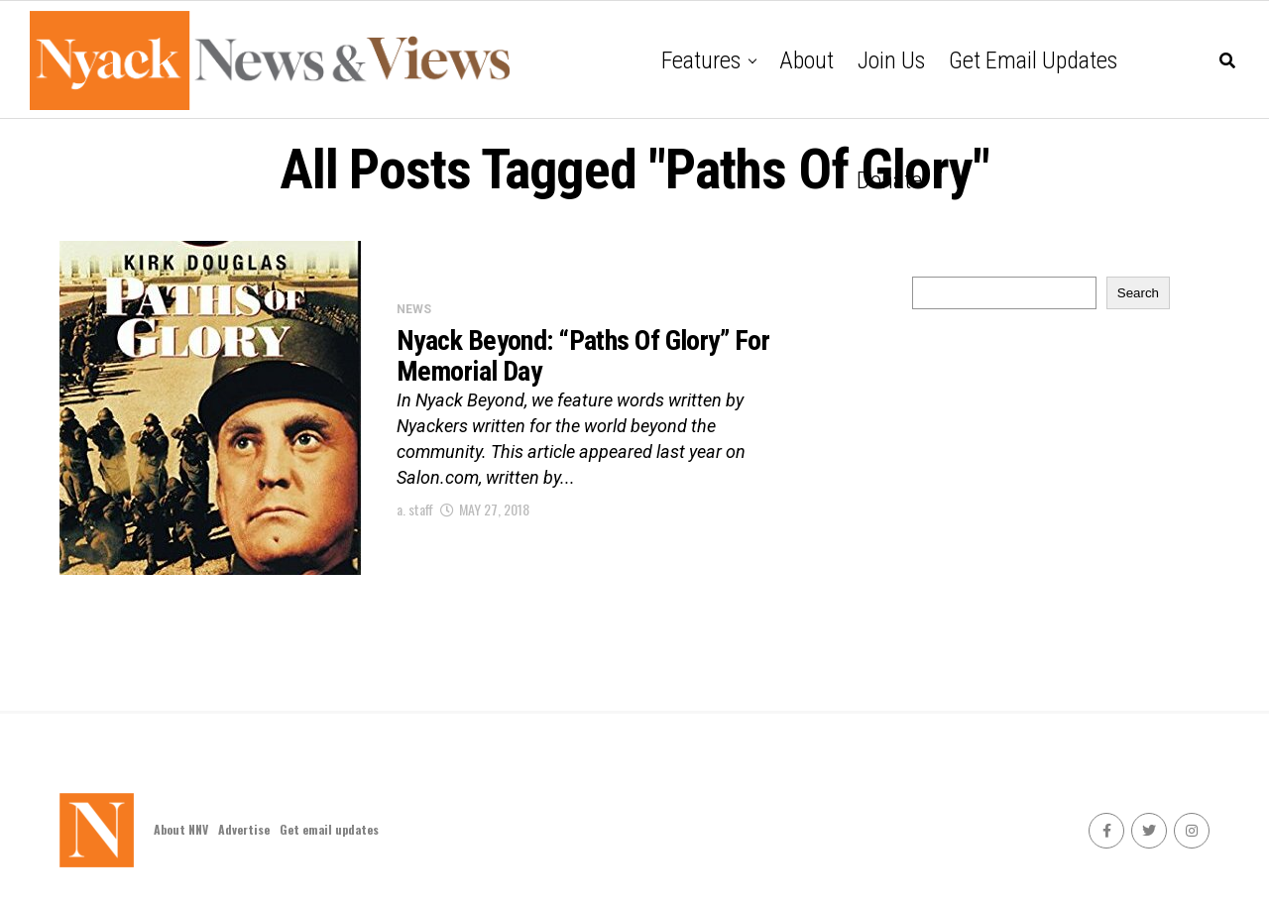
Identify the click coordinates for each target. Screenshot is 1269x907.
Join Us (891, 60)
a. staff (415, 509)
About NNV (181, 829)
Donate (889, 180)
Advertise (244, 829)
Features (701, 60)
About (806, 60)
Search (1138, 292)
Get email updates (1033, 60)
